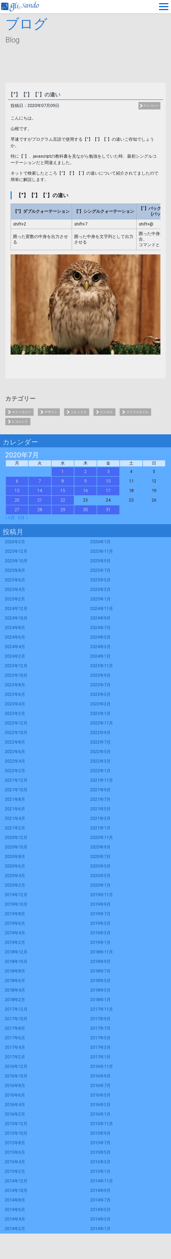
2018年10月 (16, 961)
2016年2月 (15, 1114)
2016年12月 (16, 1066)
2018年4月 (15, 990)
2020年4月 (15, 875)
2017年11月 (101, 1009)
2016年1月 (100, 1114)
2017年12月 (16, 1009)
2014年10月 (16, 1190)
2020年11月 (101, 837)
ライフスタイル (137, 412)
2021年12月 (16, 780)
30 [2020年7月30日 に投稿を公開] (85, 509)
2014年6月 (15, 1209)
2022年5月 (100, 751)
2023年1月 (100, 713)
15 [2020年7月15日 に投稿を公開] (62, 490)
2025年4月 (15, 589)
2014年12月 (16, 1180)
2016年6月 (15, 1095)
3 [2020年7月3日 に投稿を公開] (108, 471)
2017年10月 (16, 1018)
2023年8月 (15, 684)
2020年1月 (100, 885)
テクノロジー (151, 105)
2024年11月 (101, 608)
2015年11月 (101, 1123)
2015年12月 (16, 1123)
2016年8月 (15, 1085)
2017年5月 (100, 1037)
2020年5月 (100, 866)
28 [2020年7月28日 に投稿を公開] (39, 509)
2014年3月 (100, 1219)
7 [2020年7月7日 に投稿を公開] (40, 481)
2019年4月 (15, 932)
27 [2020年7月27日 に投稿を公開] (17, 509)
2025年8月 (15, 570)
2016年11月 (101, 1066)
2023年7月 (100, 684)
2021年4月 (15, 818)
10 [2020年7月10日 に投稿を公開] (108, 481)
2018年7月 (100, 971)
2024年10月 (16, 618)
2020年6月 (15, 866)
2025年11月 (101, 551)
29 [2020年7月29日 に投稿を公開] (62, 509)
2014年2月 (15, 1228)
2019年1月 (100, 942)
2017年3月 (100, 1047)
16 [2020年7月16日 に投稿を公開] (85, 490)
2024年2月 (15, 656)
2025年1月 (100, 599)
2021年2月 (15, 828)
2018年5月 (100, 980)
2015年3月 (100, 1161)
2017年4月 (15, 1047)
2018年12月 (16, 952)
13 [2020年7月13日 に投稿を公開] (17, 490)
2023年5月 (100, 694)
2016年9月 (100, 1076)
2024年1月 (100, 656)
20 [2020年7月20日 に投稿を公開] (17, 500)
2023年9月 (100, 675)
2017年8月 (15, 1028)
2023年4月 (15, 703)
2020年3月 (100, 875)
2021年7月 (100, 799)
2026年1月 (100, 541)
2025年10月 (16, 560)
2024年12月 (16, 608)
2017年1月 (100, 1056)
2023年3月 (100, 703)
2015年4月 (15, 1161)
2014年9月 (100, 1190)
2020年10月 (16, 847)
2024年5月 (100, 637)
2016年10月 (16, 1076)
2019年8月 (15, 913)
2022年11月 (101, 723)
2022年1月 (100, 770)
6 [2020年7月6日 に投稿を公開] (17, 481)
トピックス (79, 412)
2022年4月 (15, 761)
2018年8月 (15, 971)
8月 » (23, 517)
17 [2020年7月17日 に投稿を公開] (108, 490)
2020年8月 (15, 856)
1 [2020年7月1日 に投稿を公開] (62, 471)
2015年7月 (100, 1142)
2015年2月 (15, 1171)
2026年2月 (15, 541)
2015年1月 (100, 1171)
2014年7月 (100, 1200)
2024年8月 (15, 627)
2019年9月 (100, 904)
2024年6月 (15, 637)
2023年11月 (101, 665)
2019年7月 (100, 913)
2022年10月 (16, 732)
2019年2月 (15, 942)
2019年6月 (15, 923)
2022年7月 (100, 742)
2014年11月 (101, 1180)
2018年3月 (100, 990)
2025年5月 (100, 579)
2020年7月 (100, 856)
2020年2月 (15, 885)
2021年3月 (100, 818)
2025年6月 (15, 579)
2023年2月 (15, 713)
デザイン (50, 412)
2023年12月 (16, 665)
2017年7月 (100, 1028)
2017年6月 (15, 1037)
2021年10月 (16, 789)
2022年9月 (100, 732)
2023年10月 (16, 675)
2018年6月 (15, 980)
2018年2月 (15, 999)
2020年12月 (16, 837)
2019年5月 (100, 923)
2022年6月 (15, 751)
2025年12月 (16, 551)
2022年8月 (15, 742)
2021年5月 (100, 808)
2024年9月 (100, 618)
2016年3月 (100, 1104)
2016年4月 (15, 1104)
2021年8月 (15, 799)
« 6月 (10, 517)
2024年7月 (100, 627)
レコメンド (20, 421)
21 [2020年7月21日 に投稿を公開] (39, 500)
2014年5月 (100, 1209)
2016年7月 (100, 1085)
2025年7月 (100, 570)
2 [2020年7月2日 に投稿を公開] (85, 471)
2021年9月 (100, 789)
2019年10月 (16, 904)
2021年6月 (15, 808)
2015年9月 (100, 1133)
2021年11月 (101, 780)
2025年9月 (100, 560)
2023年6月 (15, 694)
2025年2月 (15, 599)
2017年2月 (15, 1056)
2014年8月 (15, 1200)
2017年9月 (100, 1018)
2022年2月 (15, 770)
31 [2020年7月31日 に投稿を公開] (108, 509)
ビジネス (106, 412)
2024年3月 (100, 646)
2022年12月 (16, 723)
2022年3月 (100, 761)
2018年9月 (100, 961)
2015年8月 (15, 1142)
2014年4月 (15, 1219)
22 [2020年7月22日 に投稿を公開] (62, 500)
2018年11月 (101, 952)
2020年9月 (100, 847)
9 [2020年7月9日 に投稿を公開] (85, 481)
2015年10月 (16, 1133)
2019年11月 (101, 894)
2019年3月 (100, 932)
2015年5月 (100, 1152)
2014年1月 (100, 1228)
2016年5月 (100, 1095)
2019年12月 (16, 894)
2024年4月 (15, 646)
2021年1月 (100, 828)
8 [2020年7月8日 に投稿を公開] (62, 481)
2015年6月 (15, 1152)
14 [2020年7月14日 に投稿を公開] (39, 490)
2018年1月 (100, 999)
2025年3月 (100, 589)
